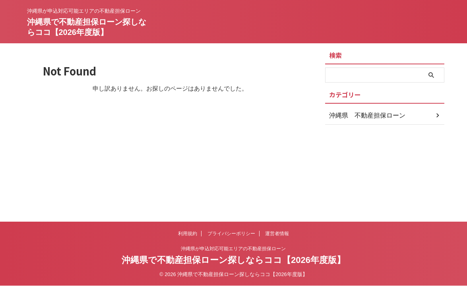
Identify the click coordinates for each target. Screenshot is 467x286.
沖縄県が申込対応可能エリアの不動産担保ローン (233, 248)
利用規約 (187, 233)
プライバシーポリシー (231, 233)
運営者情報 (277, 233)
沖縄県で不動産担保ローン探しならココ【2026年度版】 (233, 260)
